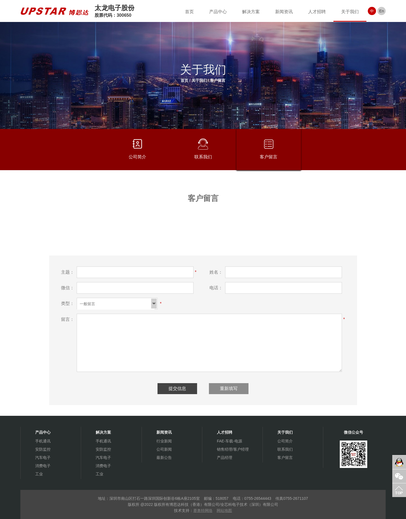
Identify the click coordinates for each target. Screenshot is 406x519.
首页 (189, 11)
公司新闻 (164, 449)
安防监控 (43, 449)
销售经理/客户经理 (233, 449)
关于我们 (350, 11)
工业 (39, 474)
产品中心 (218, 11)
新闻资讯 (284, 11)
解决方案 (251, 11)
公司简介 (137, 149)
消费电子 (43, 466)
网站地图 (224, 510)
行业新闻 (164, 441)
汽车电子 (43, 457)
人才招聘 (317, 11)
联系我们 (203, 149)
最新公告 (164, 457)
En (381, 11)
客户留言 (217, 80)
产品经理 (224, 457)
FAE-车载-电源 (229, 441)
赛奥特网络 (202, 510)
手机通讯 (43, 441)
